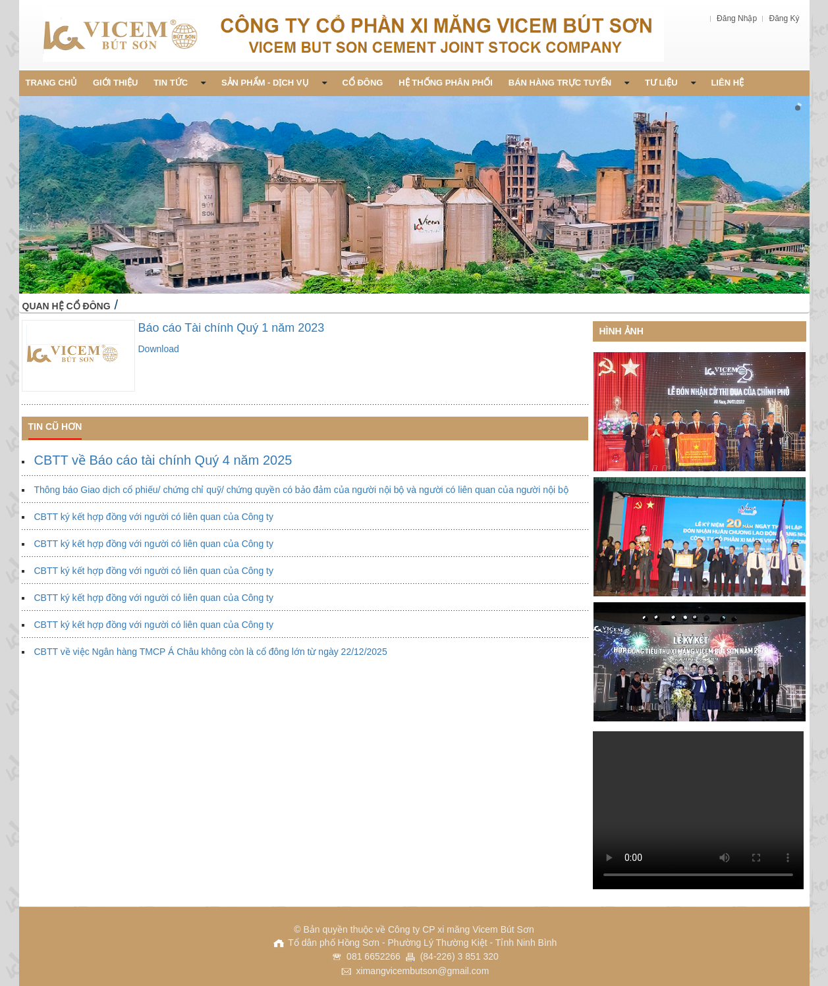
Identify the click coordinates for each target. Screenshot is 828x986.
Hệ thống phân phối (446, 83)
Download (158, 349)
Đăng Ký (784, 18)
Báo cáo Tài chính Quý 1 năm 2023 (231, 327)
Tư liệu (670, 82)
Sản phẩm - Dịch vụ (274, 82)
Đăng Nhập (738, 18)
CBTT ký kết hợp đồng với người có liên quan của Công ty (153, 516)
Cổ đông (362, 83)
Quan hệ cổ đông (66, 306)
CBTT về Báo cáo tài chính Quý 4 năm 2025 (163, 460)
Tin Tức (179, 82)
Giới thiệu (115, 83)
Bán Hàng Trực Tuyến (569, 82)
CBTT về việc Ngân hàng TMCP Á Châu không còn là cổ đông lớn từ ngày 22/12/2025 (210, 651)
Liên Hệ (727, 83)
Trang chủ (52, 83)
